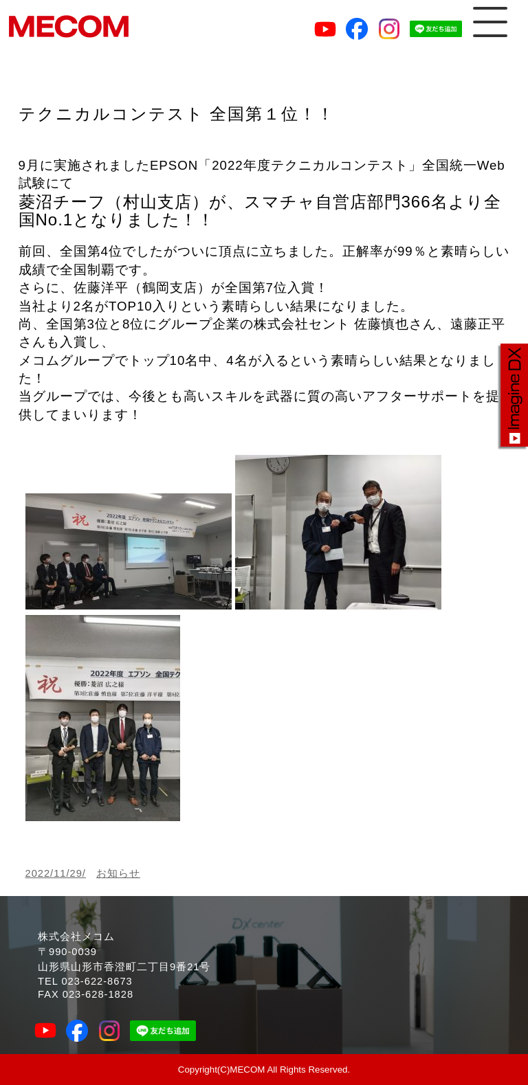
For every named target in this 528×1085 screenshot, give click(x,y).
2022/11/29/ (55, 873)
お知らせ (118, 873)
